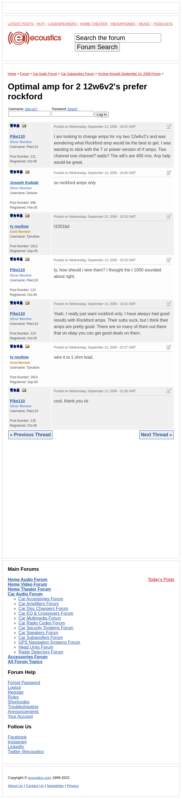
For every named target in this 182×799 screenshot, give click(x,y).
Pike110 (17, 136)
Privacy (73, 786)
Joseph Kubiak (24, 182)
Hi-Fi (41, 24)
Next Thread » (156, 434)
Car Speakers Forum (38, 632)
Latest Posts (21, 24)
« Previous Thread (30, 434)
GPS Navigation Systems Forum (49, 642)
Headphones (123, 24)
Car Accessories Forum (40, 599)
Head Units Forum (35, 647)
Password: (73, 112)
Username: (29, 112)
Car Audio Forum (25, 594)
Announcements (23, 711)
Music (144, 24)
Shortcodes (18, 702)
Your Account (20, 716)
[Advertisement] (91, 503)
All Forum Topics (25, 661)
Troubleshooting (23, 706)
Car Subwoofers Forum (40, 637)
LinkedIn (16, 746)
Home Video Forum (27, 584)
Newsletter (55, 786)
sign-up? (31, 109)
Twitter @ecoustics (26, 751)
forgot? (72, 109)
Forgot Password (24, 682)
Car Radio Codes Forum (41, 623)
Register (16, 692)
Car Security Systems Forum (45, 628)
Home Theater (93, 24)
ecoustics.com (39, 778)
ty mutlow (19, 226)
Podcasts (163, 24)
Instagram (17, 742)
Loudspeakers (62, 24)
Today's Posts (161, 579)
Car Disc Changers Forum (43, 608)
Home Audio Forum (27, 579)
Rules (13, 697)
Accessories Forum (28, 657)
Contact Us (35, 786)
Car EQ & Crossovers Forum (45, 613)
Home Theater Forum (29, 589)
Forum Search (97, 46)
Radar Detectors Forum (40, 652)
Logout (14, 687)
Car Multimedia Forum (39, 618)
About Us (15, 786)
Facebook (17, 737)
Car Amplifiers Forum (38, 603)
